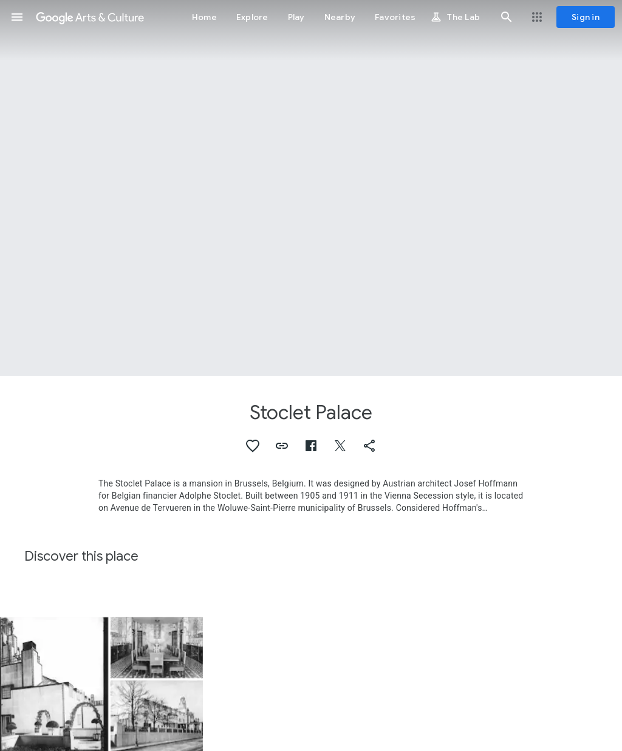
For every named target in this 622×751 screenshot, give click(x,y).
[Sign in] (585, 17)
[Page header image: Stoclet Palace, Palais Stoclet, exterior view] (311, 188)
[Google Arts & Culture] (90, 17)
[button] (17, 17)
